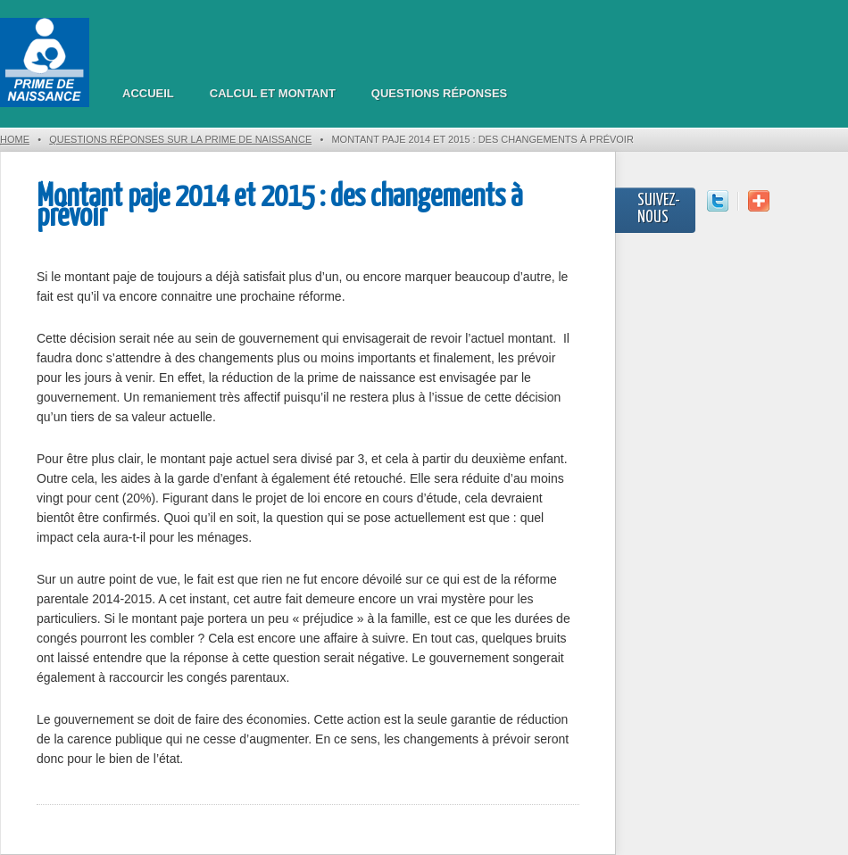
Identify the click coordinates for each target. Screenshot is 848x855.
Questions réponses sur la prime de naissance (180, 139)
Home (14, 139)
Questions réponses (439, 93)
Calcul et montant (273, 93)
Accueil (148, 93)
